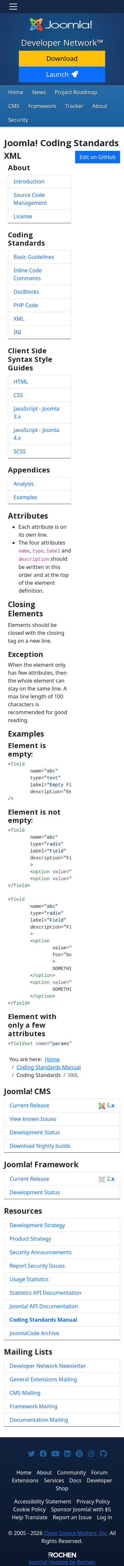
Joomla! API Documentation (44, 1306)
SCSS (19, 451)
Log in (104, 1517)
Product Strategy (30, 1238)
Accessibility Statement (42, 1501)
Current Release (62, 1105)
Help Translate (30, 1517)
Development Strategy (37, 1225)
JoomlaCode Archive (34, 1333)
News (39, 92)
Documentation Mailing (39, 1419)
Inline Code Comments (28, 274)
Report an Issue (72, 1517)
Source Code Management (30, 198)
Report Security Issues (37, 1265)
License (23, 216)
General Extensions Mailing (43, 1379)
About (99, 106)
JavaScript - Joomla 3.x (37, 412)
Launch (62, 74)
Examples (25, 497)
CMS (13, 106)
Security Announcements (41, 1252)
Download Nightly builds (40, 1145)
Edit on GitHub (97, 157)
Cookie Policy (29, 1509)
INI (17, 332)
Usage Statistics (29, 1279)
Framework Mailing (33, 1406)
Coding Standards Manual (43, 1319)
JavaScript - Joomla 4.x (37, 434)
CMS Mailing (25, 1392)
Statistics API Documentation (45, 1292)
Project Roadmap (76, 92)
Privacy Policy (93, 1501)
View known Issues (33, 1118)
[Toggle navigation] (13, 6)
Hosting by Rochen (62, 1562)
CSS (18, 395)
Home (15, 92)
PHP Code (26, 305)
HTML (21, 381)
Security (18, 119)
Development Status (35, 1132)
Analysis (24, 483)
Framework (42, 106)
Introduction (29, 181)
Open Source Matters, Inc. (76, 1533)
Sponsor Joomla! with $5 (81, 1509)
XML (19, 318)
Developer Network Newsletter (48, 1365)
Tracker (74, 106)
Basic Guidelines (34, 256)
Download (62, 58)
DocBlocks (26, 291)
